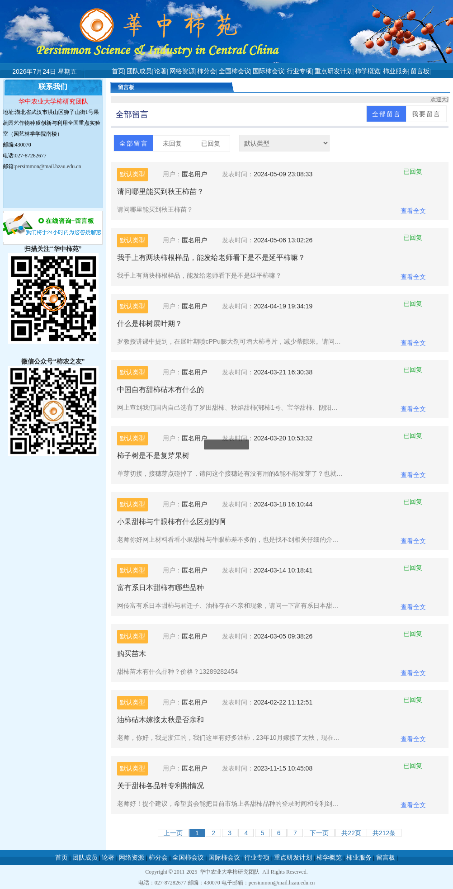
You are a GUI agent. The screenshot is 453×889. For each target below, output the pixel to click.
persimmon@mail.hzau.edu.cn (48, 166)
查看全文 (413, 210)
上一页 (173, 833)
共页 (351, 833)
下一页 (319, 833)
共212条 (384, 833)
